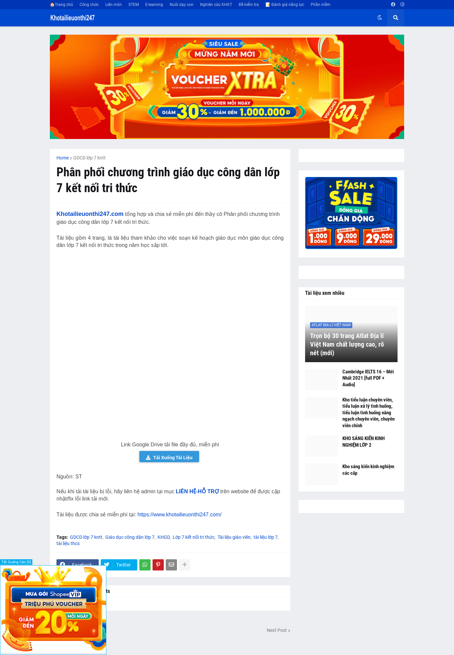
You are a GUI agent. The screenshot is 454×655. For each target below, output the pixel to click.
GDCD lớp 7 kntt (89, 157)
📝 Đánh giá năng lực (284, 4)
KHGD (163, 537)
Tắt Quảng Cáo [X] (16, 562)
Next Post (277, 630)
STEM (133, 4)
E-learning (154, 4)
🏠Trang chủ (61, 4)
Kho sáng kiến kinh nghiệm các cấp (368, 470)
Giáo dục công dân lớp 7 (130, 537)
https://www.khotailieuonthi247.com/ (180, 514)
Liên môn (113, 4)
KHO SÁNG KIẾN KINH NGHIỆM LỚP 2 (363, 441)
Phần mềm (321, 4)
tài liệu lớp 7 (266, 537)
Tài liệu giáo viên (234, 537)
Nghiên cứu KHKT (216, 4)
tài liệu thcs (68, 543)
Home (62, 157)
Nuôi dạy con (181, 4)
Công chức (89, 4)
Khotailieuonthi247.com (89, 214)
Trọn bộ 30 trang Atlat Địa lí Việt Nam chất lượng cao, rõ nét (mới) (347, 344)
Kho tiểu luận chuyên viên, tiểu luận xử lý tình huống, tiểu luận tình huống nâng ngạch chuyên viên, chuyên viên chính (368, 413)
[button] (379, 17)
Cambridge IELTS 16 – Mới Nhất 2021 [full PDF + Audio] (368, 378)
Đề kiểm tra (249, 4)
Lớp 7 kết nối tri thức (194, 537)
